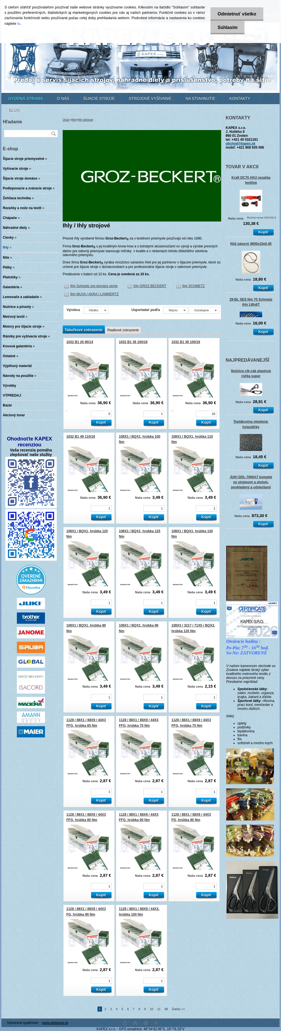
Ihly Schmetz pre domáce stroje (93, 286)
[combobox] (175, 310)
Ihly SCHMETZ (193, 286)
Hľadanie (12, 121)
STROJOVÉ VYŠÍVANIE (150, 98)
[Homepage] (25, 98)
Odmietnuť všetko (236, 14)
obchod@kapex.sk (240, 144)
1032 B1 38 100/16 (185, 342)
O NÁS (63, 98)
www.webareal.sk (55, 1023)
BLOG (13, 110)
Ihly (74, 119)
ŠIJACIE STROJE (99, 98)
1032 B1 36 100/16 (133, 342)
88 (166, 1009)
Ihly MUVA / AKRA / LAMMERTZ (94, 294)
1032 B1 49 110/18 (80, 437)
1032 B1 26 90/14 (79, 342)
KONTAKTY (240, 98)
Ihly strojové (85, 119)
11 (158, 1009)
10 (151, 1009)
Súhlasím (227, 27)
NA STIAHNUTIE (201, 98)
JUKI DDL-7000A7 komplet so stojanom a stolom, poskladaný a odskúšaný (251, 482)
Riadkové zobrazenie (123, 330)
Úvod (66, 119)
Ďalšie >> (178, 1009)
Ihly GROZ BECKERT (149, 286)
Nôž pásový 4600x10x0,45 (251, 244)
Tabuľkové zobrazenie (84, 330)
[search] (53, 133)
